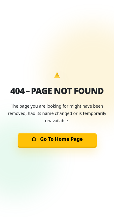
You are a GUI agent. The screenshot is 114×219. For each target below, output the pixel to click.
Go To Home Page (57, 139)
